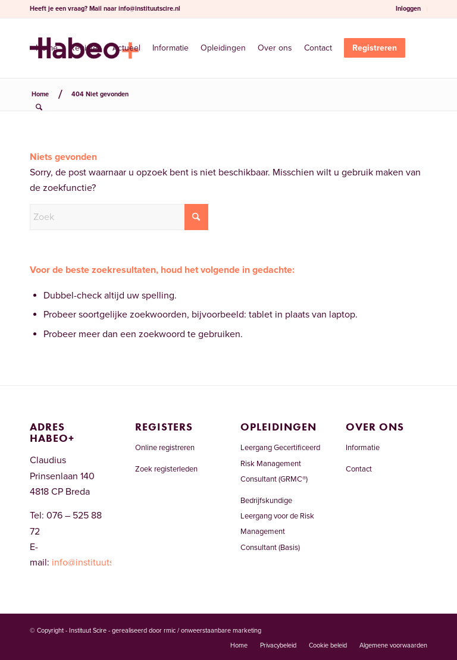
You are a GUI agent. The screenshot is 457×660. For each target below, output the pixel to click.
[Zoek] (39, 107)
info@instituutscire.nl (149, 8)
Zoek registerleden (166, 469)
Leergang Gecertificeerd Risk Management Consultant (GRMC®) (280, 463)
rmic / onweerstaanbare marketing (212, 630)
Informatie (363, 447)
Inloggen (408, 8)
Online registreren (165, 447)
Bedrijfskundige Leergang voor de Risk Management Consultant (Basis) (277, 524)
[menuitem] (408, 9)
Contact (359, 469)
